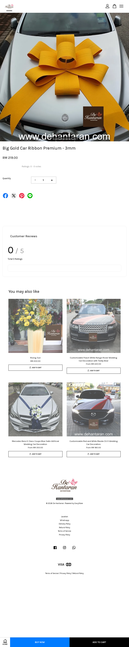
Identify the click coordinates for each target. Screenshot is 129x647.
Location (64, 517)
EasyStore (79, 503)
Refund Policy (64, 527)
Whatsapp (64, 520)
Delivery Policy (64, 524)
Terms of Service (64, 531)
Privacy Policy (64, 535)
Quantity (7, 178)
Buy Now (40, 642)
